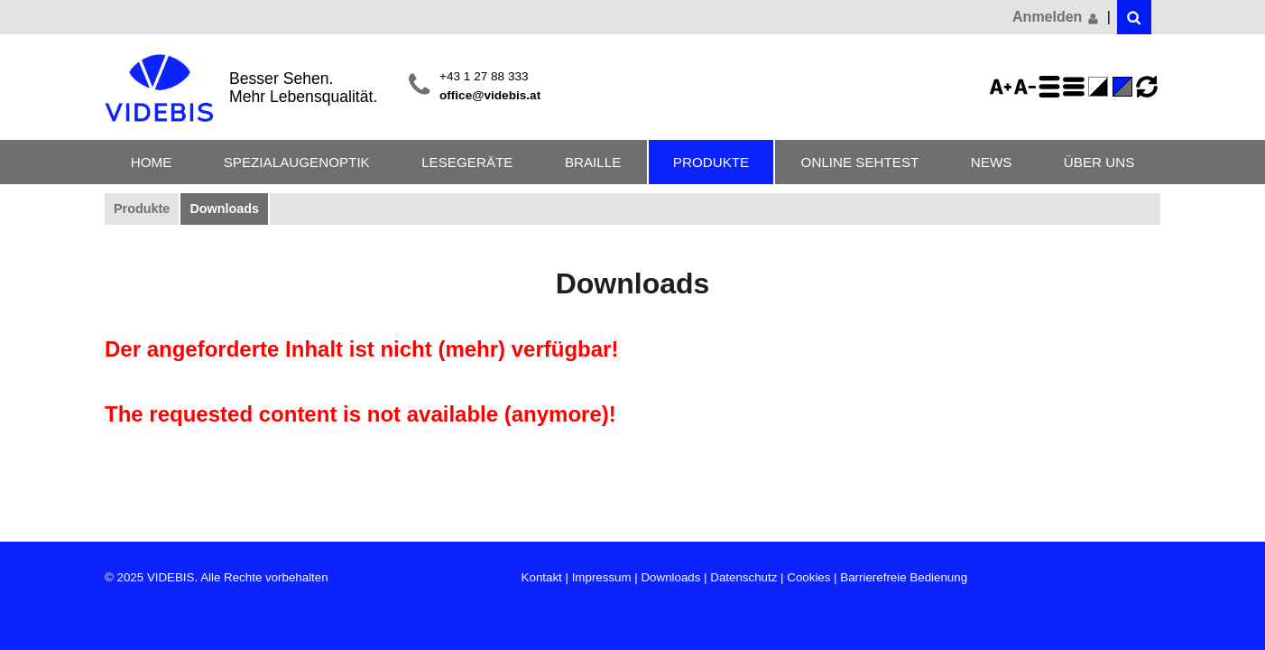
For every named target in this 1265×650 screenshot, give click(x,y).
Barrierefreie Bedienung (903, 577)
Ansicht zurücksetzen (1147, 87)
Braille (593, 162)
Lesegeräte (466, 162)
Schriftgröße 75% (1028, 87)
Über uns (1099, 162)
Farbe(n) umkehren (1101, 87)
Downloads (224, 208)
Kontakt (542, 577)
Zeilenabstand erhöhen (1052, 87)
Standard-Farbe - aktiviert (1125, 87)
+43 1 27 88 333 (484, 76)
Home (151, 162)
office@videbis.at (489, 95)
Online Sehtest (860, 162)
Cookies (808, 577)
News (991, 162)
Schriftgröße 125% (1003, 87)
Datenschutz (743, 577)
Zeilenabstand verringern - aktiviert (1076, 87)
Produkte (711, 162)
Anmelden (1056, 17)
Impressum (602, 577)
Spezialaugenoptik (297, 162)
